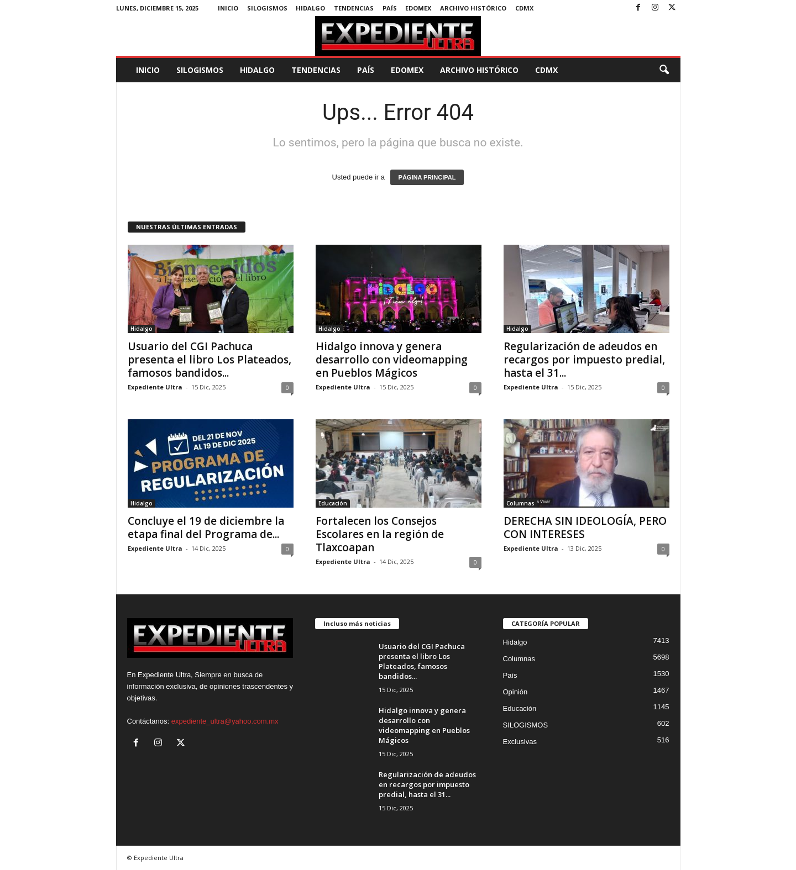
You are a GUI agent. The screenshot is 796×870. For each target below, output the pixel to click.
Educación (332, 503)
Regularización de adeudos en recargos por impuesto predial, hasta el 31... (584, 359)
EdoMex (418, 8)
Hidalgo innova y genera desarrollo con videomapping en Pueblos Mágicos (392, 359)
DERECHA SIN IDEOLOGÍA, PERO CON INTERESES (585, 527)
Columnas (520, 503)
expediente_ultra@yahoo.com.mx (225, 721)
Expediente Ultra (155, 387)
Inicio (228, 8)
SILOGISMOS (267, 8)
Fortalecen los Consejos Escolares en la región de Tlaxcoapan (380, 534)
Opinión (515, 692)
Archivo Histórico (473, 8)
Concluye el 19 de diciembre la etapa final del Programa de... (206, 527)
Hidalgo (310, 8)
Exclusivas (520, 741)
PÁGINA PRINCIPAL (427, 177)
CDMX (524, 8)
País (390, 8)
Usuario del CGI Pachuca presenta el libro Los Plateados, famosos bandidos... (209, 359)
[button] (664, 70)
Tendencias (354, 8)
